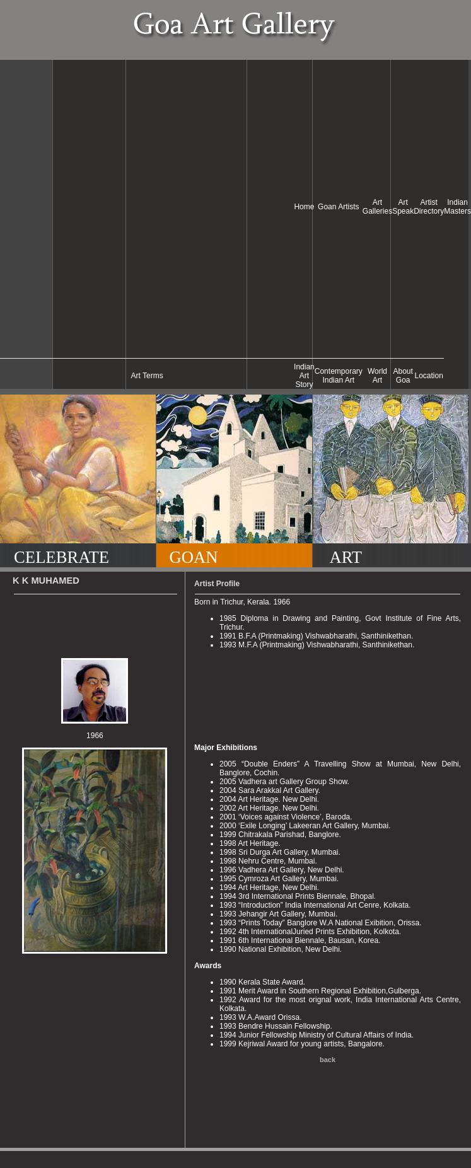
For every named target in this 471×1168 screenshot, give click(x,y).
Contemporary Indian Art (339, 376)
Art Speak (403, 207)
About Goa (403, 376)
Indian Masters (457, 207)
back (327, 1059)
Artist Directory (429, 207)
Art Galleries (377, 207)
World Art (377, 376)
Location (429, 375)
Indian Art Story (304, 375)
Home (304, 206)
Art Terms (147, 375)
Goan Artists (338, 206)
